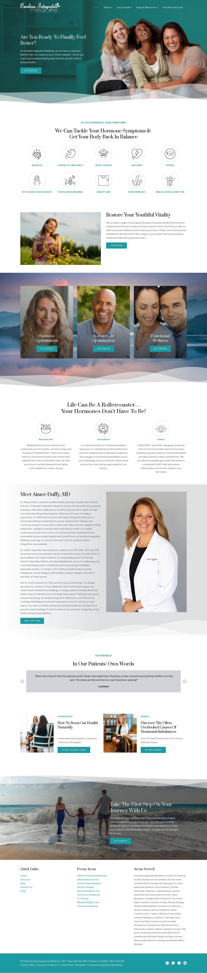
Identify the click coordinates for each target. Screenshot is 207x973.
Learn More (116, 245)
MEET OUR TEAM (32, 621)
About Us (25, 879)
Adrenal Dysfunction (88, 879)
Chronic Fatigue (85, 887)
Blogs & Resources (147, 7)
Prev (22, 681)
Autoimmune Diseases (89, 883)
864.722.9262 (117, 961)
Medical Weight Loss (88, 902)
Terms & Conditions (47, 965)
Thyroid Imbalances (87, 906)
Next (184, 681)
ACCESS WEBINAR (153, 750)
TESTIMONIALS (103, 655)
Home (96, 7)
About (108, 7)
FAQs (23, 891)
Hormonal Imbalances (88, 895)
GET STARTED (30, 70)
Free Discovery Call (172, 7)
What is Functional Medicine (92, 875)
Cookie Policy (66, 965)
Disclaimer (80, 965)
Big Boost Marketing (111, 965)
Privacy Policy (27, 965)
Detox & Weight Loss (88, 891)
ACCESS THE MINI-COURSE (74, 750)
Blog (22, 883)
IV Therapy (83, 898)
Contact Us (26, 887)
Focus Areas (124, 7)
